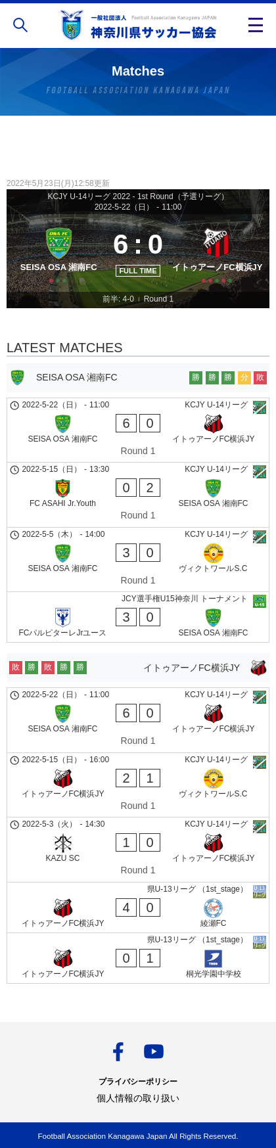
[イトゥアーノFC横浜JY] (217, 253)
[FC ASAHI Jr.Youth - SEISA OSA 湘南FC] (138, 495)
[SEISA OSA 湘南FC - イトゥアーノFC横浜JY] (138, 430)
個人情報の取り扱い (138, 1098)
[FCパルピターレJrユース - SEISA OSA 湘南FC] (138, 617)
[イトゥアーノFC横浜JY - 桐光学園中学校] (138, 958)
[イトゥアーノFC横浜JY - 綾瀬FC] (138, 907)
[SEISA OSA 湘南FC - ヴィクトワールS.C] (138, 560)
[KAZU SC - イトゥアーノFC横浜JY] (138, 849)
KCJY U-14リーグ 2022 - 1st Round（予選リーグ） (137, 196)
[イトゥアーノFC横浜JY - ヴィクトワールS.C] (138, 785)
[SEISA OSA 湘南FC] (58, 253)
